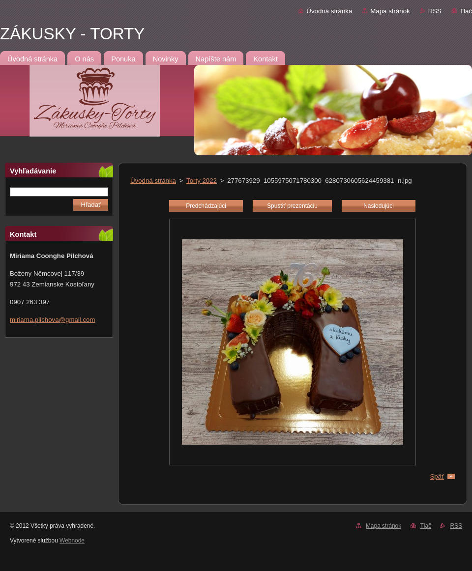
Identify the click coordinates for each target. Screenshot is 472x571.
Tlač (466, 11)
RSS (435, 11)
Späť (437, 476)
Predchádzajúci (206, 205)
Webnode (72, 540)
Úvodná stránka (329, 11)
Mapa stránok (390, 11)
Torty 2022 (201, 180)
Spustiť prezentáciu (292, 205)
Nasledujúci (378, 205)
